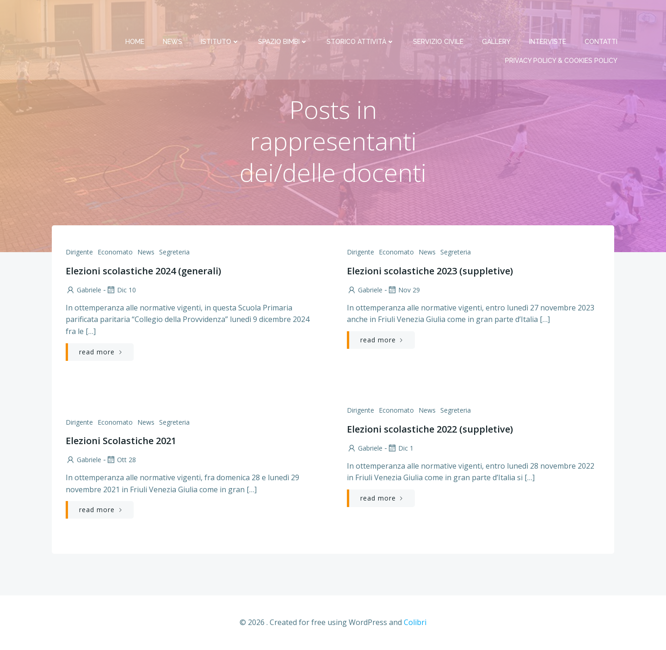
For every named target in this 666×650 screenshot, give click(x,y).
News (173, 18)
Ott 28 (121, 460)
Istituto (220, 18)
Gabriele (83, 290)
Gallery (496, 18)
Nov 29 (403, 290)
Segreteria (174, 252)
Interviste (548, 18)
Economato (115, 252)
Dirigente (79, 252)
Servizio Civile (438, 18)
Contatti (601, 18)
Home (135, 18)
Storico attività (361, 18)
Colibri (415, 623)
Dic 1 (400, 448)
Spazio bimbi (283, 18)
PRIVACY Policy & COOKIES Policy (562, 37)
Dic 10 (121, 290)
